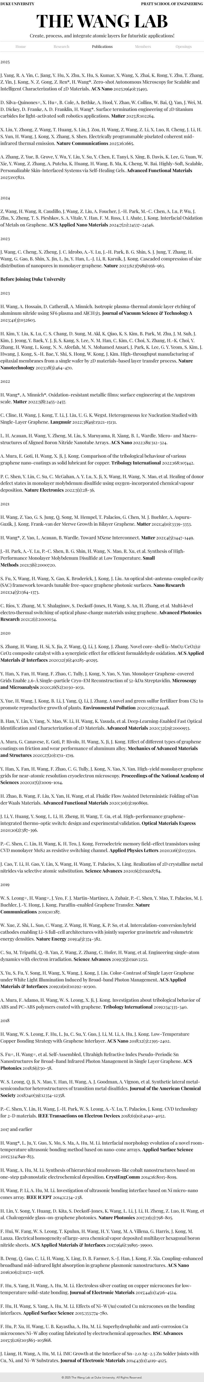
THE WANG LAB (102, 20)
